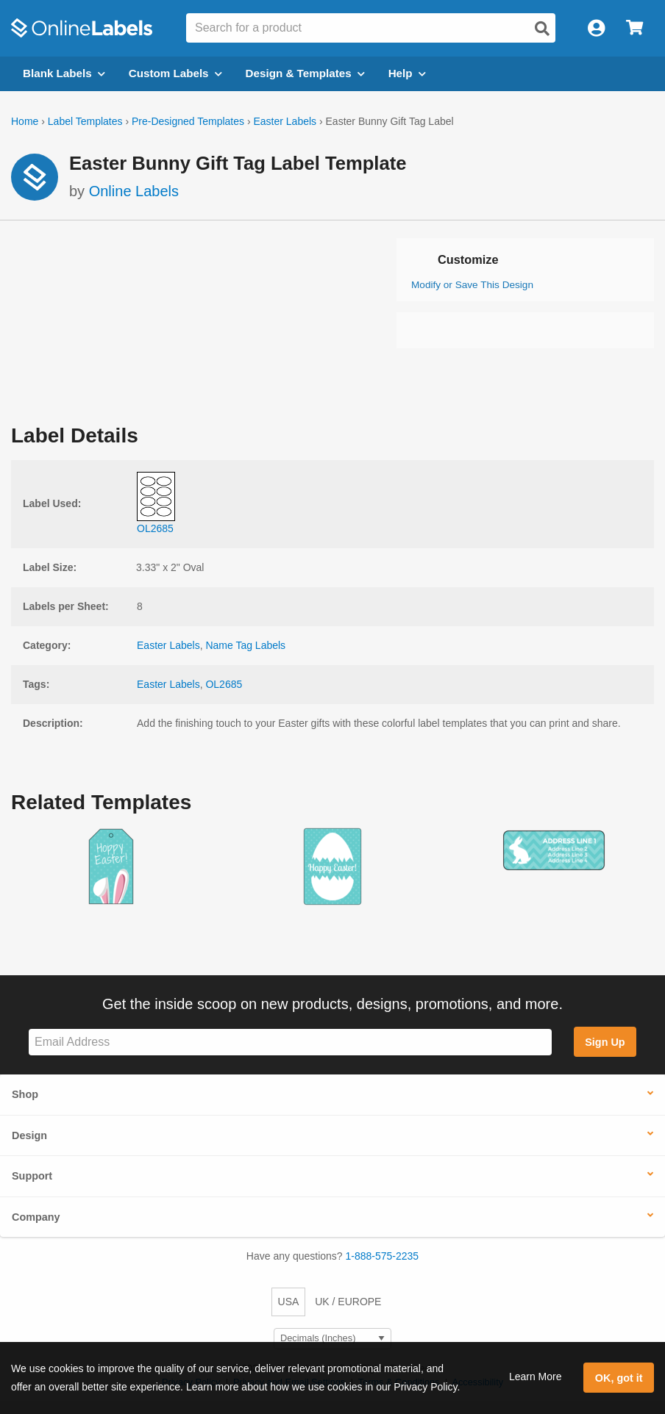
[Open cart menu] (634, 28)
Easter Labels (284, 121)
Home (24, 121)
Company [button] (36, 1217)
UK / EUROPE (348, 1301)
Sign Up (605, 1042)
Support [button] (32, 1176)
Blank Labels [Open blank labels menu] (64, 73)
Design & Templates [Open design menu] (305, 73)
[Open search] (542, 28)
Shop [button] (25, 1094)
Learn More (535, 1376)
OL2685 (223, 684)
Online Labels (134, 191)
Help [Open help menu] (407, 73)
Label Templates (85, 121)
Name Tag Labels (245, 645)
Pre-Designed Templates (188, 121)
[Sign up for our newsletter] (290, 1042)
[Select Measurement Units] (332, 1338)
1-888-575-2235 (382, 1256)
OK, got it (619, 1378)
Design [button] (29, 1135)
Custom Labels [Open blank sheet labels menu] (175, 73)
